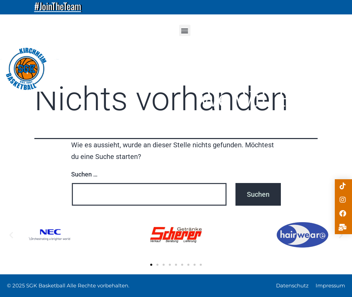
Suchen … (84, 174)
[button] (184, 30)
